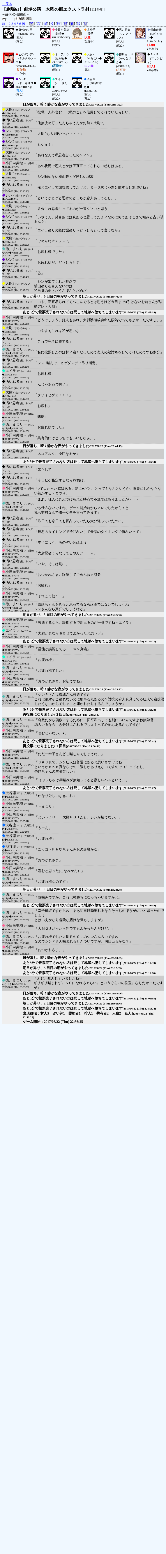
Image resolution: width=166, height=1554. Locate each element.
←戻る (7, 4)
